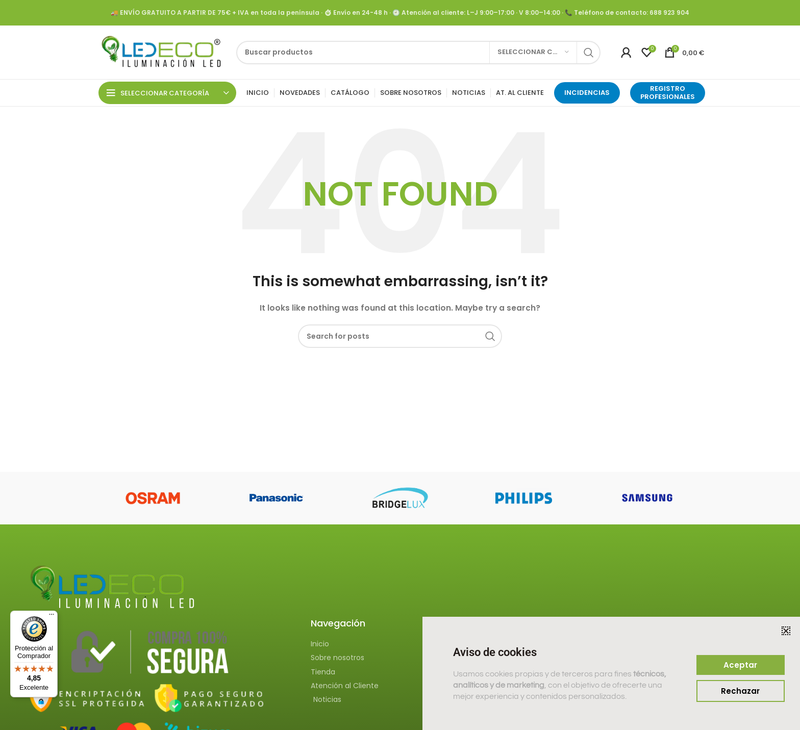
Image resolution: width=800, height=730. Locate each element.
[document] (400, 365)
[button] (786, 631)
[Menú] (51, 617)
